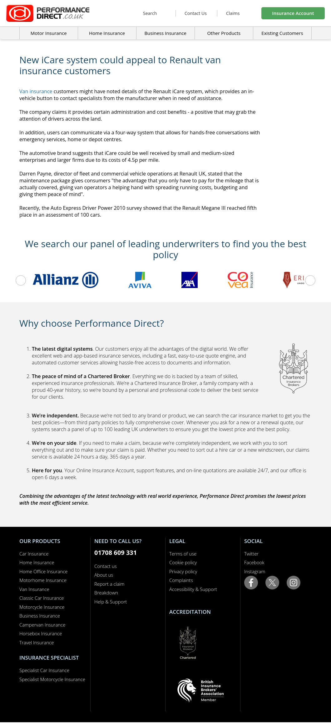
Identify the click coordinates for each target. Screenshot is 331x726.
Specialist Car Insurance (44, 670)
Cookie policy (183, 562)
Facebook (254, 562)
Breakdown (106, 592)
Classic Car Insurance (41, 598)
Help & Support (110, 602)
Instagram (254, 571)
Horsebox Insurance (40, 633)
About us (103, 575)
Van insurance (35, 91)
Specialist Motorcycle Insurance (52, 679)
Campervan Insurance (42, 625)
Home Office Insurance (43, 571)
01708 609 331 (115, 552)
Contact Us (196, 13)
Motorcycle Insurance (42, 607)
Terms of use (182, 554)
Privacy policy (183, 571)
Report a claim (109, 584)
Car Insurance (33, 554)
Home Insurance (36, 562)
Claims (233, 13)
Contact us (105, 566)
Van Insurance (34, 589)
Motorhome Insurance (43, 580)
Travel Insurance (36, 642)
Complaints (181, 580)
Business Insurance (165, 33)
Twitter (251, 554)
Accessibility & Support (193, 589)
